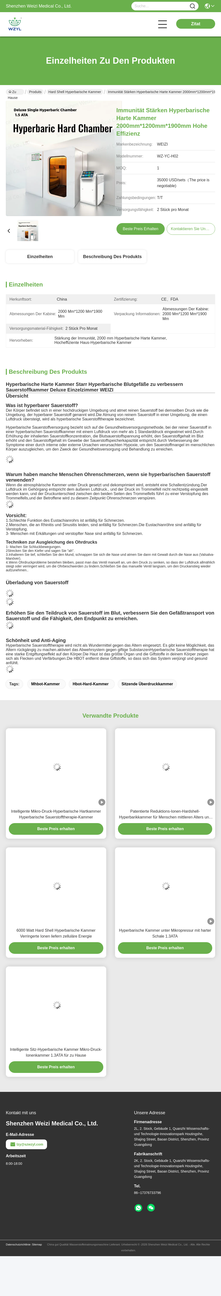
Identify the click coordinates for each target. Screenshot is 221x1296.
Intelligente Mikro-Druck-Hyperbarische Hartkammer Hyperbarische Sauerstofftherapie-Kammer (56, 814)
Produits (35, 92)
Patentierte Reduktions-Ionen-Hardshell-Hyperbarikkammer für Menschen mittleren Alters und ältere (165, 814)
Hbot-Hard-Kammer (91, 684)
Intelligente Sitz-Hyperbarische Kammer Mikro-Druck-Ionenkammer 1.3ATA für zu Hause (56, 1052)
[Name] (192, 6)
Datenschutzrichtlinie (18, 1244)
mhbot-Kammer (45, 684)
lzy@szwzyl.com (26, 1144)
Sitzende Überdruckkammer (147, 684)
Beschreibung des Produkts (112, 256)
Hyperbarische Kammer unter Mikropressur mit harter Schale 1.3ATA (165, 933)
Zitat (195, 23)
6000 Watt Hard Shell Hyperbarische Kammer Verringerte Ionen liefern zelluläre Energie (56, 933)
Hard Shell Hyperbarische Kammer (74, 92)
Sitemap (37, 1244)
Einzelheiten (40, 256)
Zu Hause (13, 92)
